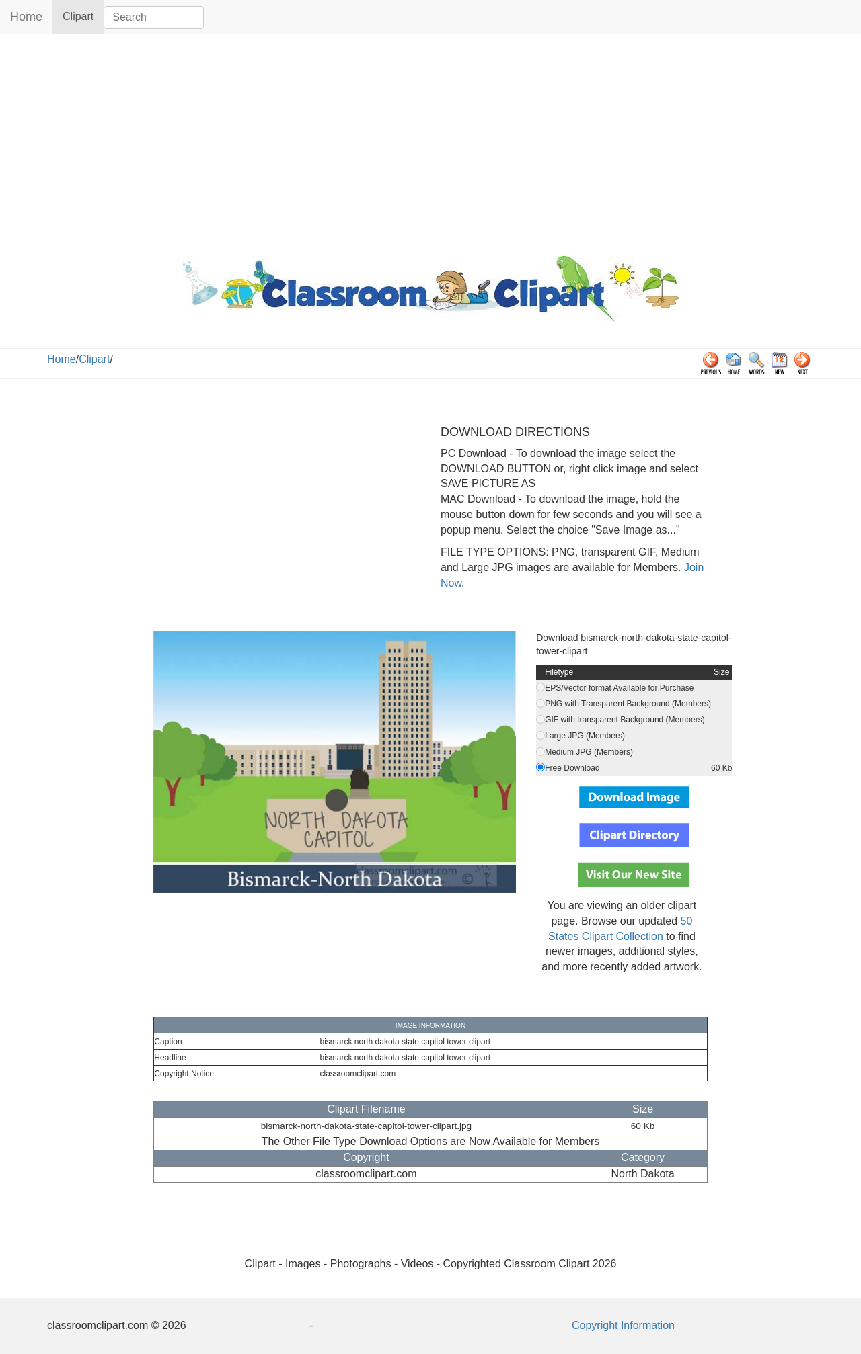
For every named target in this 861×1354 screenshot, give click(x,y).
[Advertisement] (430, 142)
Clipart (83, 15)
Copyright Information (623, 1325)
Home (26, 17)
